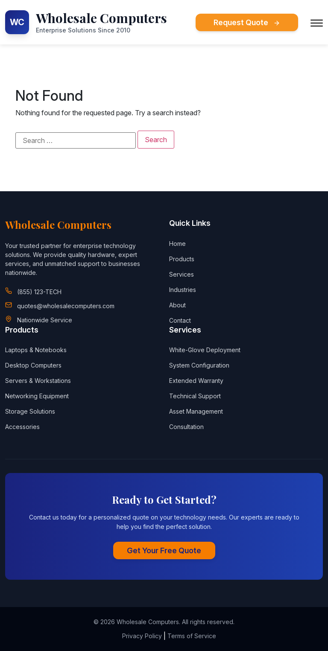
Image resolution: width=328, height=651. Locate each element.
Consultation (186, 426)
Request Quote (247, 22)
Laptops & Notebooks (36, 349)
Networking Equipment (37, 396)
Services (181, 274)
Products (181, 259)
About (177, 305)
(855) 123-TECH (39, 291)
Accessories (22, 426)
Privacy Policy (142, 635)
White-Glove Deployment (204, 349)
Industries (182, 289)
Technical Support (195, 396)
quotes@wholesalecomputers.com (65, 305)
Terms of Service (191, 635)
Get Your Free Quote (164, 550)
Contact (180, 320)
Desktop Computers (33, 365)
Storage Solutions (30, 411)
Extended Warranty (196, 380)
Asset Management (196, 411)
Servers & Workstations (38, 380)
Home (177, 243)
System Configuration (199, 365)
